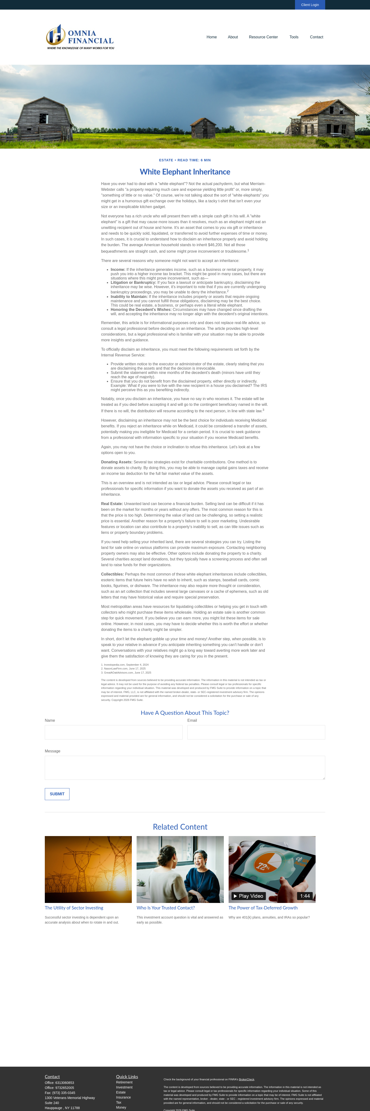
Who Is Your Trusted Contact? (166, 907)
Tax (118, 1102)
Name (50, 720)
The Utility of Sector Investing (74, 907)
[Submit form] (57, 794)
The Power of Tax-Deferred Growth (263, 907)
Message (52, 751)
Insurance (123, 1097)
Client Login (310, 5)
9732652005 (64, 1088)
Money (121, 1107)
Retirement (124, 1082)
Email (192, 720)
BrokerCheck (246, 1079)
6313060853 (64, 1083)
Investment (124, 1087)
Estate (121, 1092)
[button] (212, 37)
